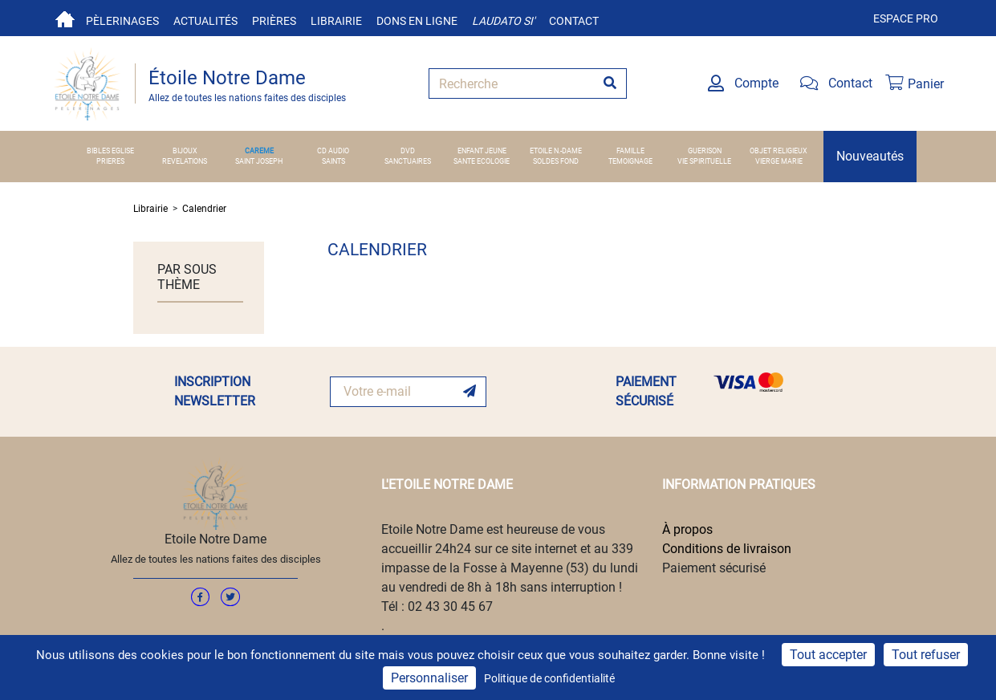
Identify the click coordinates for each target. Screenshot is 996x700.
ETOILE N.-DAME (556, 151)
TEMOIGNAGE (630, 161)
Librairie (336, 20)
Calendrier (204, 208)
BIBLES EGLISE (110, 151)
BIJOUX (185, 151)
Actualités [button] (205, 20)
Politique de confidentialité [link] (549, 678)
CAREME (259, 151)
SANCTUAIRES (407, 161)
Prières (274, 20)
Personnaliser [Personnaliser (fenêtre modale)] (429, 678)
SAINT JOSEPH (259, 161)
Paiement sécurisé (714, 568)
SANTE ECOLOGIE (481, 161)
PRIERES (110, 161)
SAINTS (333, 161)
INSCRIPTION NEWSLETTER (214, 391)
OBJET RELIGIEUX (778, 151)
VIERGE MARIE (779, 161)
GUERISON (705, 151)
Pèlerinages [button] (122, 20)
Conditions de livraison (726, 548)
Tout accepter (828, 654)
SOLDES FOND (556, 161)
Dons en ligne (416, 20)
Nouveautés (870, 156)
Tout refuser (926, 654)
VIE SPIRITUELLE (704, 161)
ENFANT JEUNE (481, 151)
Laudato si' (503, 20)
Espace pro (905, 18)
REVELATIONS (184, 161)
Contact (574, 20)
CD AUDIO (333, 151)
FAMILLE (630, 151)
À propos (687, 529)
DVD (407, 151)
